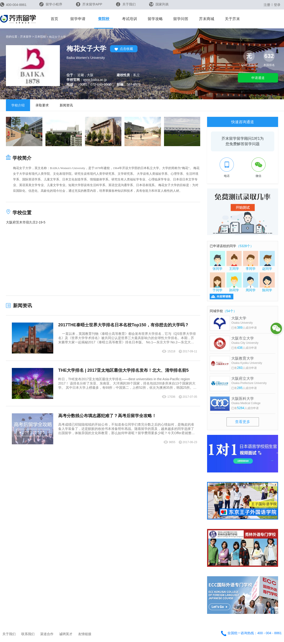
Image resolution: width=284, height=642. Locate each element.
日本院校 (40, 36)
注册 (267, 5)
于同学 (217, 282)
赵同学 (267, 261)
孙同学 (234, 282)
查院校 (103, 19)
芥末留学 (25, 36)
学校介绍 (18, 105)
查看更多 (242, 422)
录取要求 (42, 105)
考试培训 (129, 19)
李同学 (250, 261)
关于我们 (126, 4)
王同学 (234, 261)
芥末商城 (206, 19)
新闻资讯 (66, 105)
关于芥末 (232, 19)
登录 (277, 5)
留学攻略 (155, 19)
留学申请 (77, 19)
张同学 (217, 261)
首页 (54, 19)
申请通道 (258, 78)
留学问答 (180, 19)
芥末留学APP (89, 4)
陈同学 (267, 282)
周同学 (250, 282)
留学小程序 (51, 5)
